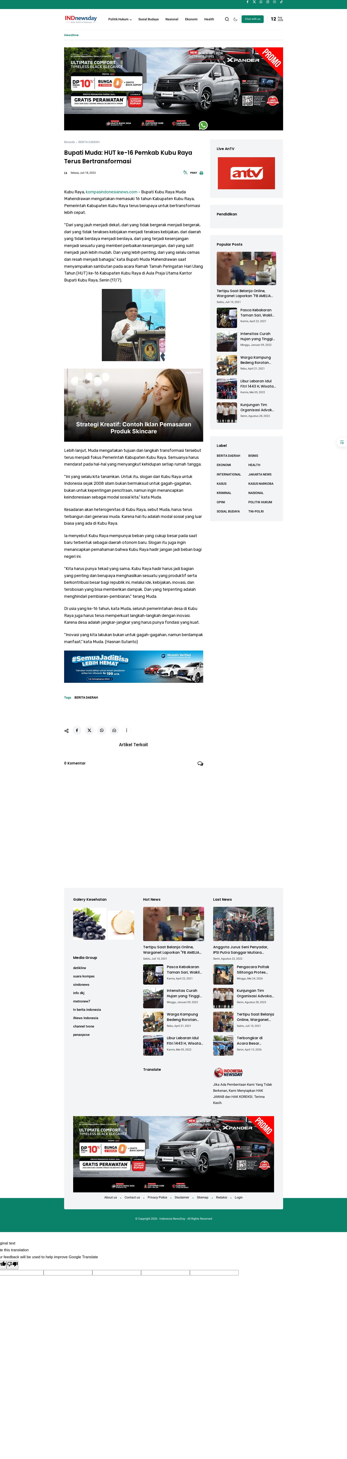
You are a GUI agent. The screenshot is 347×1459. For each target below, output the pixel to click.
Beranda (69, 142)
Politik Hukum (118, 19)
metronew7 (81, 999)
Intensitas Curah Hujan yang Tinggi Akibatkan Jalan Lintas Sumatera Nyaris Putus (256, 336)
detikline (79, 966)
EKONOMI (224, 465)
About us (110, 1320)
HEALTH (254, 465)
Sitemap (202, 1320)
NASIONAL (256, 493)
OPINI (221, 502)
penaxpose (81, 1033)
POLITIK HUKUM (260, 502)
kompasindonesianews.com (111, 191)
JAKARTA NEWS (259, 474)
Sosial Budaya (148, 19)
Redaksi (221, 1320)
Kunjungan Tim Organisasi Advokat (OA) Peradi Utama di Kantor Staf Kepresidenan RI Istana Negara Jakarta (258, 407)
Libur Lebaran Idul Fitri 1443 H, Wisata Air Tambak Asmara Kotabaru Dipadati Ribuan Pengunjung (258, 384)
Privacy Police (157, 1320)
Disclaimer (182, 1320)
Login (239, 1320)
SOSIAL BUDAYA (228, 511)
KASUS (221, 483)
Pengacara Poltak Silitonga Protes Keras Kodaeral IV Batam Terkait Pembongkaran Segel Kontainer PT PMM (254, 968)
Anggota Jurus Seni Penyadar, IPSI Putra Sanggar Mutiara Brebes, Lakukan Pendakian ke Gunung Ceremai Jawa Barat (240, 947)
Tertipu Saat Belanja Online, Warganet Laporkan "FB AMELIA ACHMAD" (244, 294)
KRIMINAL (224, 493)
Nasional (171, 19)
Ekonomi (191, 19)
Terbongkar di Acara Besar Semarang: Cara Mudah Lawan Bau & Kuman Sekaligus (255, 1039)
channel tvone (83, 1025)
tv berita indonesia (87, 1008)
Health (209, 19)
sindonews (81, 983)
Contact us (132, 1320)
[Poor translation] (12, 1387)
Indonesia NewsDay (172, 1341)
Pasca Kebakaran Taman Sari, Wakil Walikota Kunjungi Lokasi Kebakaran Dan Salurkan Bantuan (256, 313)
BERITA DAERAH (89, 142)
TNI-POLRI (256, 511)
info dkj (78, 991)
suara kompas (84, 974)
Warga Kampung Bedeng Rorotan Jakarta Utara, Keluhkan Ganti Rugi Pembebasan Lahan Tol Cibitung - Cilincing (258, 360)
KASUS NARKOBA (260, 483)
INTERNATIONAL (229, 474)
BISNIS (253, 455)
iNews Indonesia (85, 1016)
